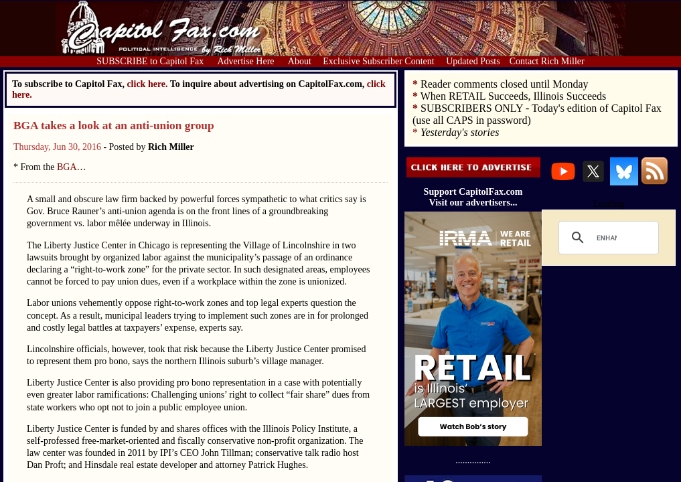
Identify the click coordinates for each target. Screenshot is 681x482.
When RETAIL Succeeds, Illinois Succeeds (514, 96)
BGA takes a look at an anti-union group (113, 125)
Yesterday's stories (460, 132)
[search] (607, 238)
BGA (67, 167)
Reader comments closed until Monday (505, 84)
